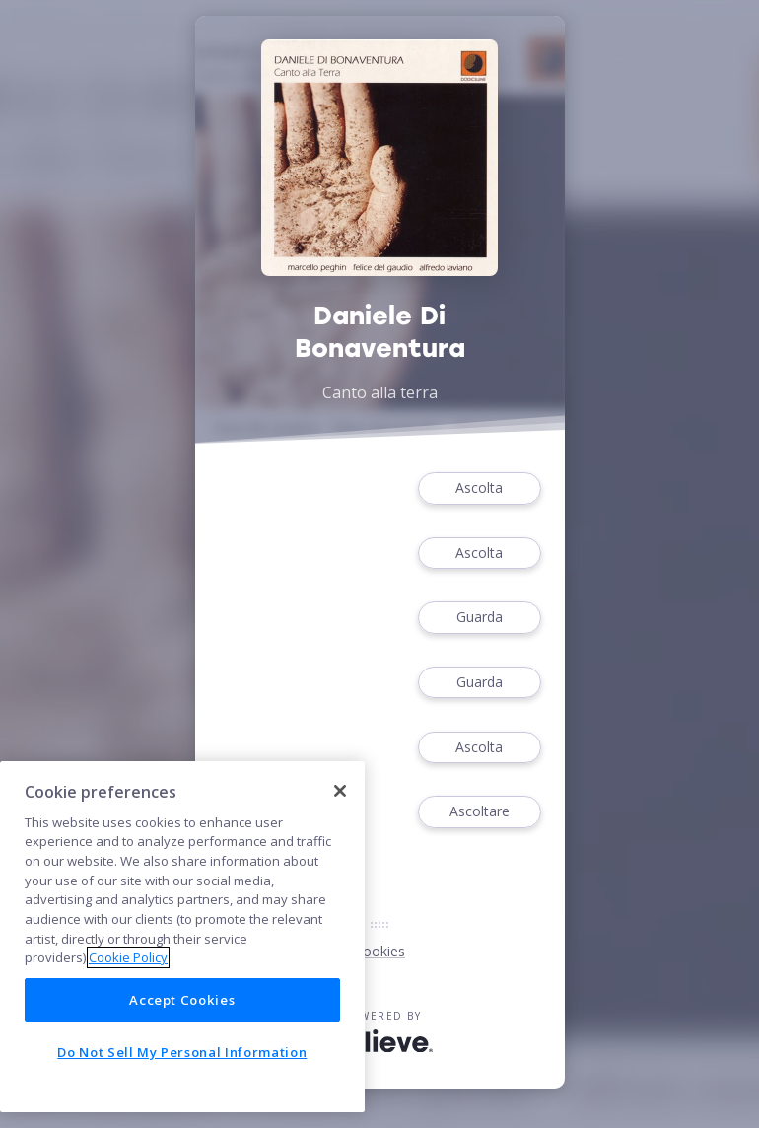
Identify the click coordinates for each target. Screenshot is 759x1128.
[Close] (340, 790)
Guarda (479, 617)
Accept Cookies (182, 1000)
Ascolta (479, 488)
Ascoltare (479, 812)
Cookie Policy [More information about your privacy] (128, 957)
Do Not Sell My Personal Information (182, 1052)
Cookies (379, 951)
